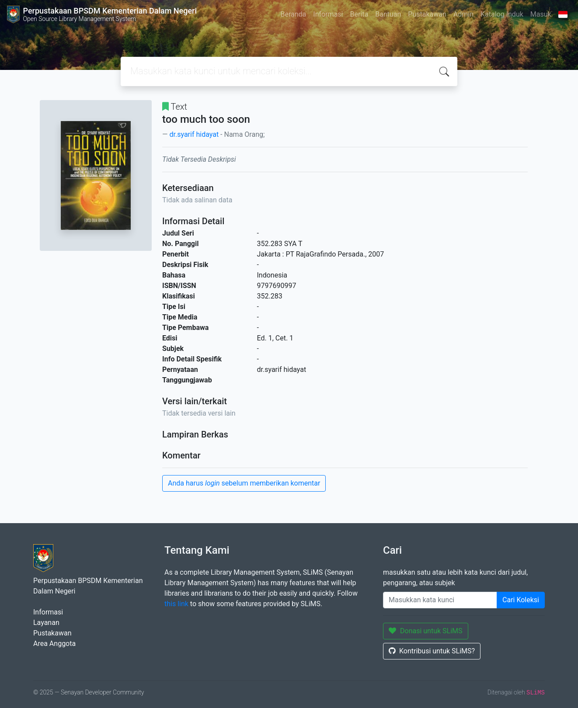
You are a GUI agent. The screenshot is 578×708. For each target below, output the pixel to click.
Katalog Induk (502, 14)
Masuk (540, 14)
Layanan (46, 622)
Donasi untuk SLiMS (426, 631)
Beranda (293, 14)
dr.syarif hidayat (194, 134)
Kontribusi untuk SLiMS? (432, 651)
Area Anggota (54, 643)
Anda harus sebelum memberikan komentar (244, 483)
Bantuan (388, 14)
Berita (359, 14)
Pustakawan (427, 14)
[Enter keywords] (440, 600)
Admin (463, 14)
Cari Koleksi (520, 600)
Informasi (328, 14)
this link (176, 604)
